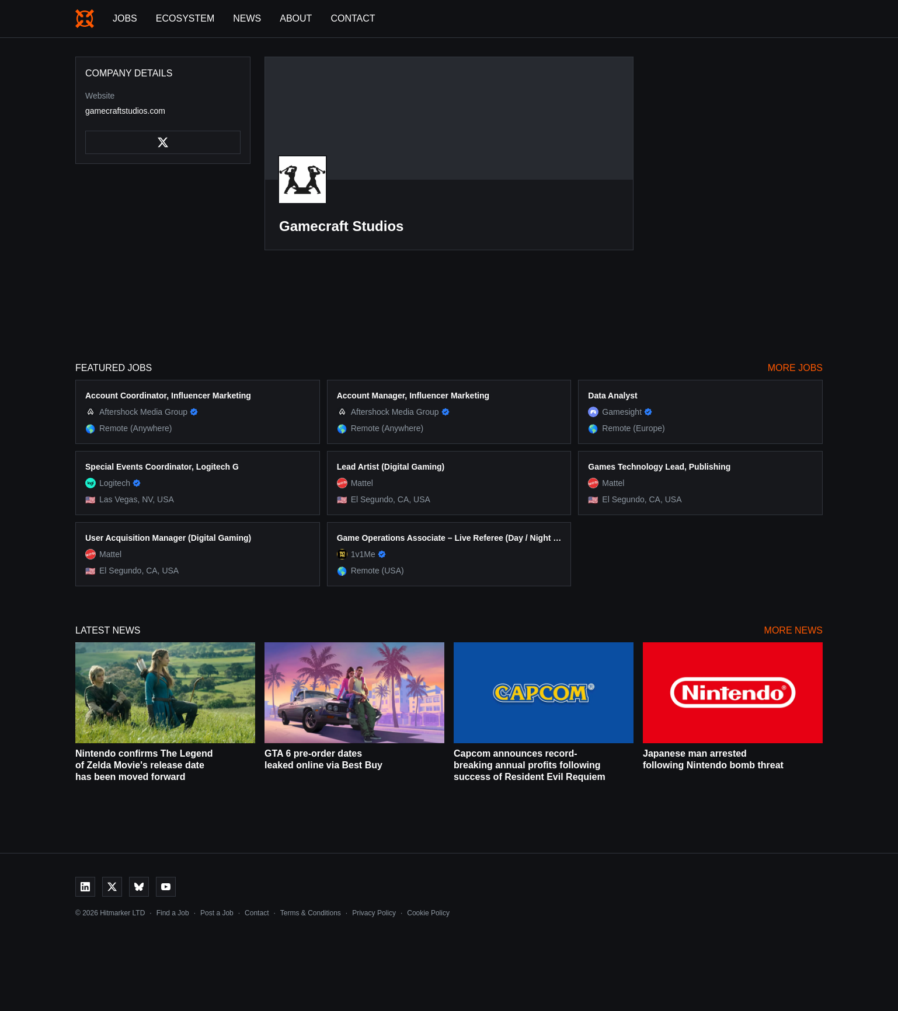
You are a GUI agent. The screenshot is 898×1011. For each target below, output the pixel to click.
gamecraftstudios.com (125, 111)
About (296, 18)
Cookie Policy (428, 913)
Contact (352, 18)
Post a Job (217, 913)
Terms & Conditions (310, 913)
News (247, 18)
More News (793, 630)
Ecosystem (185, 18)
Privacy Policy (374, 913)
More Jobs (795, 368)
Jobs (125, 18)
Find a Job (172, 913)
